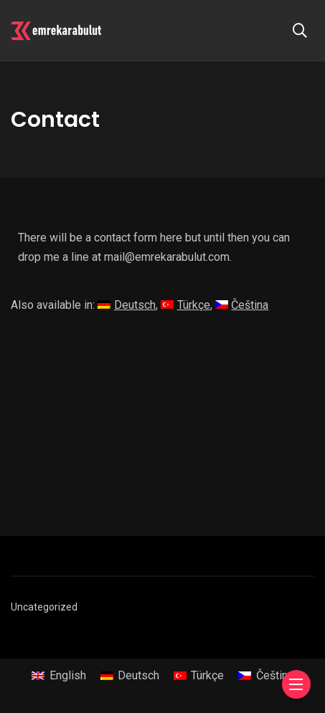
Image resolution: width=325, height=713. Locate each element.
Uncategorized (44, 607)
